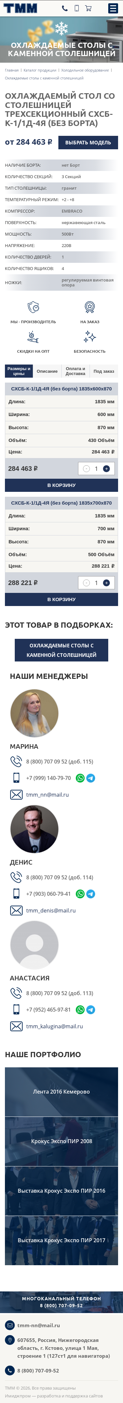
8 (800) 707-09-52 (38, 1370)
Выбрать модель (88, 142)
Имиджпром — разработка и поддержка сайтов (54, 1396)
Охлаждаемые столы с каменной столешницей (61, 650)
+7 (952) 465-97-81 (48, 1009)
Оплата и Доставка (75, 371)
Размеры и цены (19, 371)
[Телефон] (65, 8)
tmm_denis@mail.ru (51, 910)
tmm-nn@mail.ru (38, 1325)
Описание (47, 371)
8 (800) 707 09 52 (47, 761)
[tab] (19, 371)
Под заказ (103, 371)
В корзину (62, 485)
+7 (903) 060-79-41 (48, 893)
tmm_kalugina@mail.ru (54, 1026)
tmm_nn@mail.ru (47, 794)
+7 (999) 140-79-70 (48, 778)
